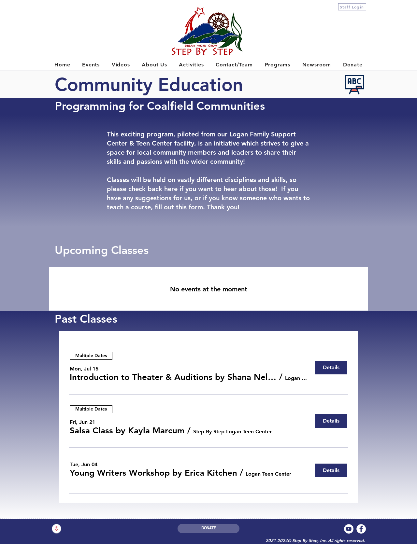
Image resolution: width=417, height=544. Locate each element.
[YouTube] (348, 529)
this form (189, 207)
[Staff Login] (352, 6)
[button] (173, 377)
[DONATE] (208, 528)
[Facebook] (361, 529)
